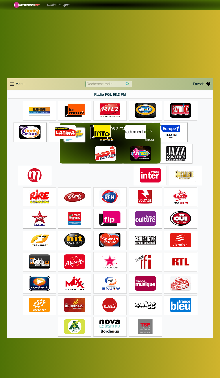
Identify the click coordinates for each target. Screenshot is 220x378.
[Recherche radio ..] (108, 84)
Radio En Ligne (58, 5)
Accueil (118, 356)
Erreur (149, 139)
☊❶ (138, 135)
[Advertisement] (110, 44)
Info (149, 130)
